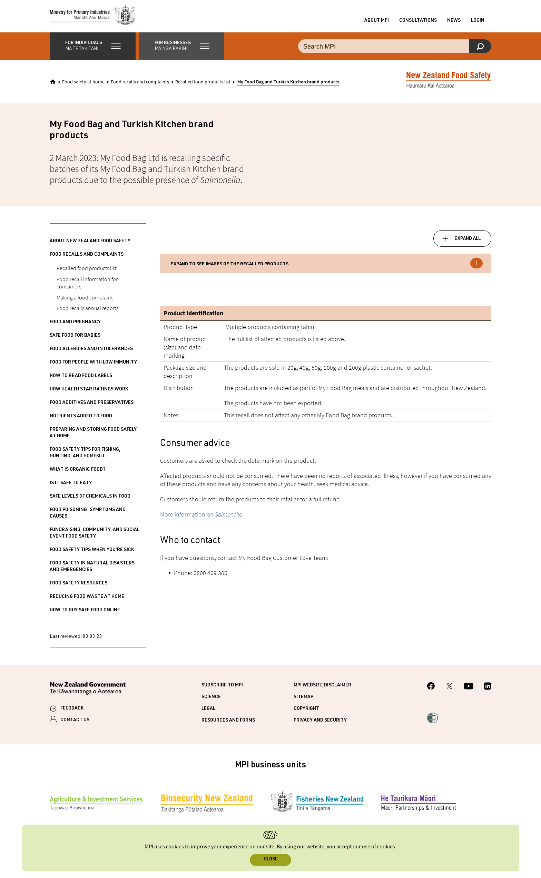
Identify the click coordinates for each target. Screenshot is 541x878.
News (454, 21)
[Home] (53, 84)
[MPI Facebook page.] (431, 689)
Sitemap (303, 699)
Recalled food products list (202, 84)
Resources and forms (228, 722)
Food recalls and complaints (140, 84)
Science (211, 699)
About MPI (376, 21)
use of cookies (378, 846)
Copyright (306, 710)
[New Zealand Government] (88, 691)
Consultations (418, 21)
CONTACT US (74, 722)
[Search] (480, 48)
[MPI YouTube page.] (468, 688)
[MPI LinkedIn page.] (487, 689)
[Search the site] (394, 48)
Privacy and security (320, 722)
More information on (201, 516)
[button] (93, 48)
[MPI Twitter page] (449, 689)
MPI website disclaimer (322, 687)
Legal (208, 710)
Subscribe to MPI (222, 687)
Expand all (467, 240)
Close (270, 859)
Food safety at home (83, 84)
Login (477, 21)
